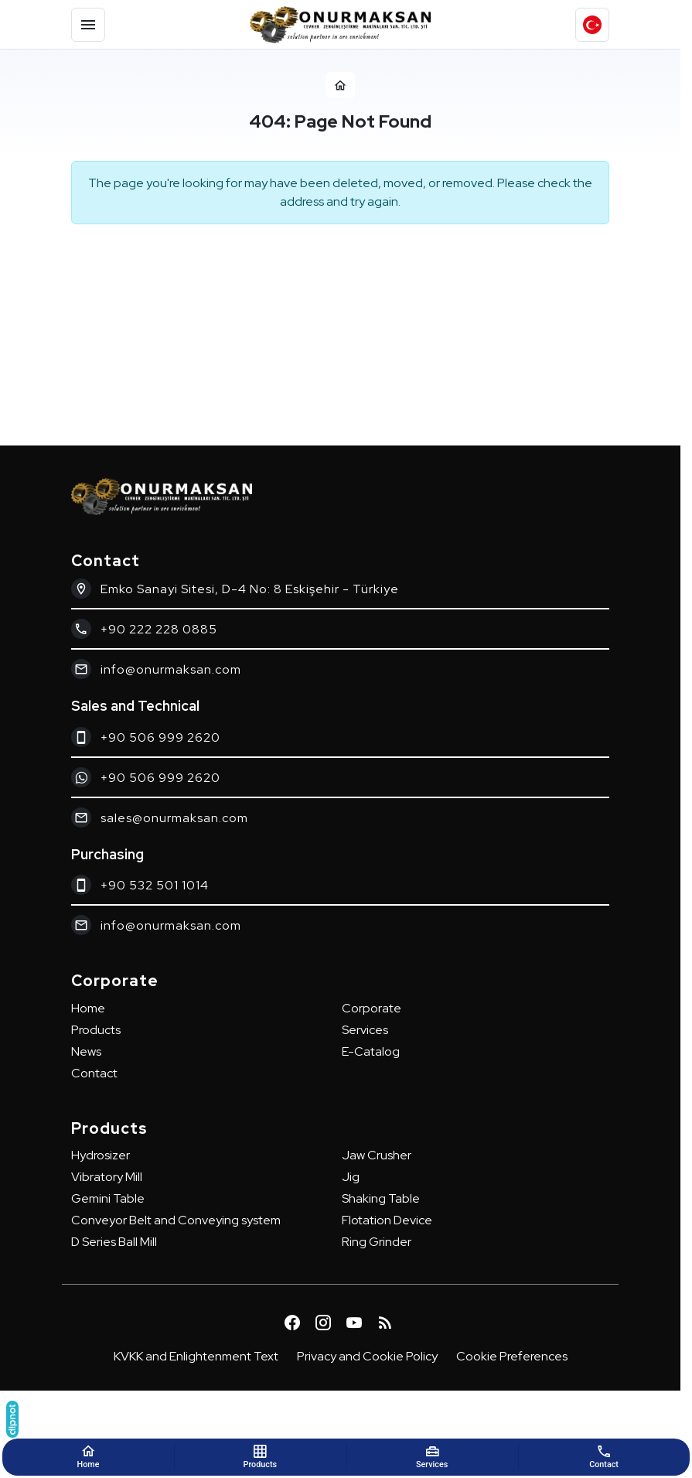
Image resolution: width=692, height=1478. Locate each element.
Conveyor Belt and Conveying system (176, 1220)
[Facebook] (292, 1322)
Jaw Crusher (376, 1155)
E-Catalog (371, 1051)
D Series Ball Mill (114, 1242)
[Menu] (88, 25)
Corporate (371, 1008)
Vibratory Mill (106, 1177)
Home (88, 1008)
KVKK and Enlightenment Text (196, 1356)
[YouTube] (354, 1322)
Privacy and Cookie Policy (367, 1356)
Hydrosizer (100, 1155)
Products (96, 1030)
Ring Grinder (376, 1242)
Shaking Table (381, 1198)
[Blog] (385, 1322)
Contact (94, 1073)
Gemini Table (108, 1198)
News (86, 1051)
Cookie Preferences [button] (512, 1356)
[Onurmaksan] (340, 24)
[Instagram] (323, 1322)
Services (365, 1030)
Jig (351, 1177)
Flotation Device (387, 1220)
